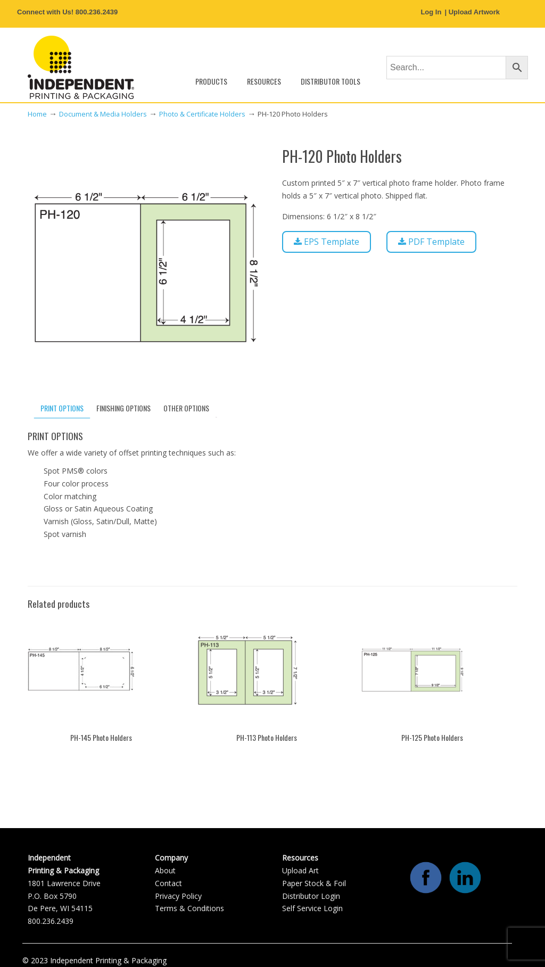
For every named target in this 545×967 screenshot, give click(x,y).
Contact (168, 883)
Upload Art (300, 870)
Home (37, 114)
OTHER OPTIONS (186, 408)
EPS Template (326, 241)
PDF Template (431, 241)
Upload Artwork (474, 12)
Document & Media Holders (103, 114)
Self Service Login (312, 908)
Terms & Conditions (189, 908)
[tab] (62, 408)
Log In (430, 12)
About (165, 870)
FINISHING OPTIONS (123, 408)
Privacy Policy (178, 896)
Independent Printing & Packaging (81, 67)
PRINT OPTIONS (62, 408)
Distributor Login (311, 896)
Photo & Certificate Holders (202, 114)
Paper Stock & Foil (314, 883)
